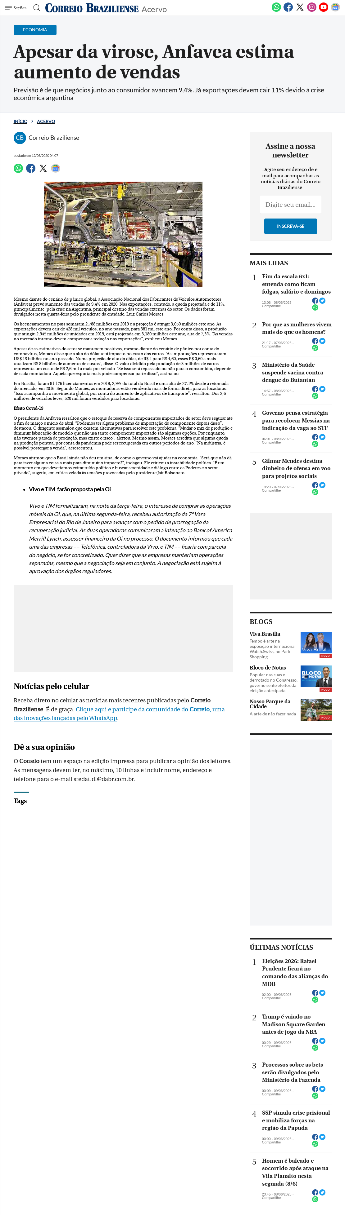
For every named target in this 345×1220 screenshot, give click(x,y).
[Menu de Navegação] (16, 8)
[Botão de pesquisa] (35, 8)
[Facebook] (288, 10)
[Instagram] (311, 10)
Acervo (154, 8)
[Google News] (335, 10)
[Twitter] (300, 10)
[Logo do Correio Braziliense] (91, 8)
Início (20, 121)
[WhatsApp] (276, 10)
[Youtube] (323, 10)
